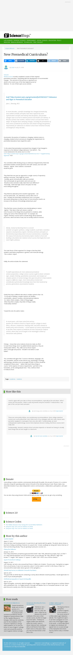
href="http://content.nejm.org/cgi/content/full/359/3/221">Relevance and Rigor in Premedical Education (31, 98)
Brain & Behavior (17, 42)
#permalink (59, 411)
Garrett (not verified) (41, 436)
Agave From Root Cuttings (12, 560)
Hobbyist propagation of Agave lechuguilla (17, 579)
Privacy (32, 643)
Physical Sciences (20, 40)
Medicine (7, 42)
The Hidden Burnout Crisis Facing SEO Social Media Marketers (24, 525)
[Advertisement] (36, 16)
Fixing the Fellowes (10, 549)
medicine (19, 379)
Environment (31, 40)
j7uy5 (12, 67)
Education (52, 40)
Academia (12, 379)
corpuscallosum (9, 48)
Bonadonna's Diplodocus (12, 603)
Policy (59, 40)
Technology (28, 42)
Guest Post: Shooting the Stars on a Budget (36, 603)
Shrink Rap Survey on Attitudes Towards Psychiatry (20, 570)
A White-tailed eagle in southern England (56, 603)
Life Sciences (8, 40)
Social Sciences (42, 40)
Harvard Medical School (8, 75)
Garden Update (8, 539)
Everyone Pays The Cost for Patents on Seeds (19, 526)
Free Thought (38, 42)
